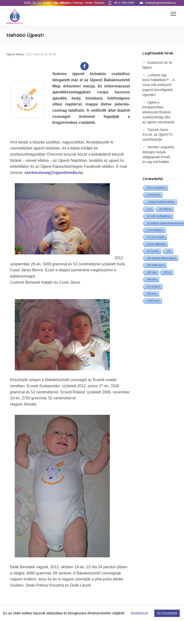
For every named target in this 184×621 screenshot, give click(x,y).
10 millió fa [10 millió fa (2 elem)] (165, 209)
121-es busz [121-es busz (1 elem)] (153, 286)
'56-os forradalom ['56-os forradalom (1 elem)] (156, 187)
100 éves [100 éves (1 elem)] (152, 279)
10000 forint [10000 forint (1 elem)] (153, 300)
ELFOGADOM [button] (167, 613)
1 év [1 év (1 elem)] (149, 209)
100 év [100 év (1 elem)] (167, 272)
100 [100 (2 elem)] (168, 251)
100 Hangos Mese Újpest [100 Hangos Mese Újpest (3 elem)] (161, 258)
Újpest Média (15, 54)
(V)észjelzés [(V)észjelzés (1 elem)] (153, 194)
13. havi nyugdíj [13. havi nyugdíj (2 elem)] (155, 237)
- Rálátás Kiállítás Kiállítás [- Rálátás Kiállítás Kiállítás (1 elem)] (160, 202)
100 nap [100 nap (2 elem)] (151, 272)
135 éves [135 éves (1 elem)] (152, 293)
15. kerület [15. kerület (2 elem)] (153, 251)
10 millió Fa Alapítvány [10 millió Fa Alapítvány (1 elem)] (159, 216)
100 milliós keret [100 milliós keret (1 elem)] (155, 265)
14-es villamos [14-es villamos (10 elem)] (156, 244)
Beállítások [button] (139, 613)
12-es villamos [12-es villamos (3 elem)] (155, 230)
